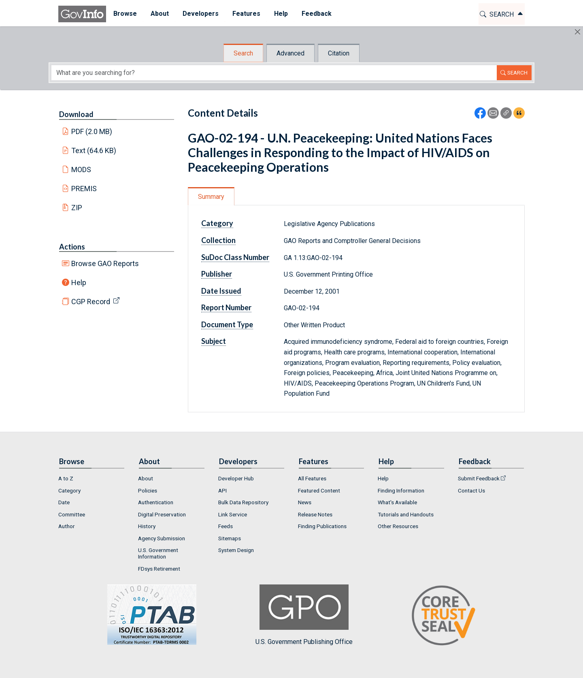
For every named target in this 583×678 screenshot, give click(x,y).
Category (217, 223)
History (146, 526)
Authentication (155, 502)
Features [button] (246, 13)
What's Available (397, 502)
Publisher (216, 273)
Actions (72, 246)
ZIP (76, 207)
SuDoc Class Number (235, 257)
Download (76, 114)
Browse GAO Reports (105, 263)
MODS (81, 169)
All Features (312, 478)
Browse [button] (124, 13)
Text (94, 150)
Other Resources (398, 526)
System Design (236, 550)
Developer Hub (236, 478)
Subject (213, 341)
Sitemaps (229, 538)
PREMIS (84, 188)
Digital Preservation (162, 514)
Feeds (225, 526)
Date (64, 502)
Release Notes (315, 514)
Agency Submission (161, 538)
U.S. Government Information (158, 553)
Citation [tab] (338, 53)
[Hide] (577, 31)
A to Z (65, 478)
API (222, 490)
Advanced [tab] (290, 53)
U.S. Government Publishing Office (304, 615)
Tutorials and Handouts (406, 514)
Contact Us (471, 490)
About (145, 478)
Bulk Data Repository (243, 502)
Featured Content (319, 490)
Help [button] (280, 13)
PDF (92, 131)
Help (78, 282)
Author (66, 526)
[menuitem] (124, 14)
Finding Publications (322, 526)
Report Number (226, 307)
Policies (147, 490)
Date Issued (221, 290)
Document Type (227, 324)
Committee (71, 514)
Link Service (232, 514)
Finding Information (401, 490)
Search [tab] (243, 53)
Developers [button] (200, 13)
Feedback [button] (316, 13)
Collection (218, 240)
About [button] (159, 13)
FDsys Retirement (159, 568)
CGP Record (90, 301)
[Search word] (274, 72)
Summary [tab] (211, 196)
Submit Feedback (479, 478)
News (304, 502)
